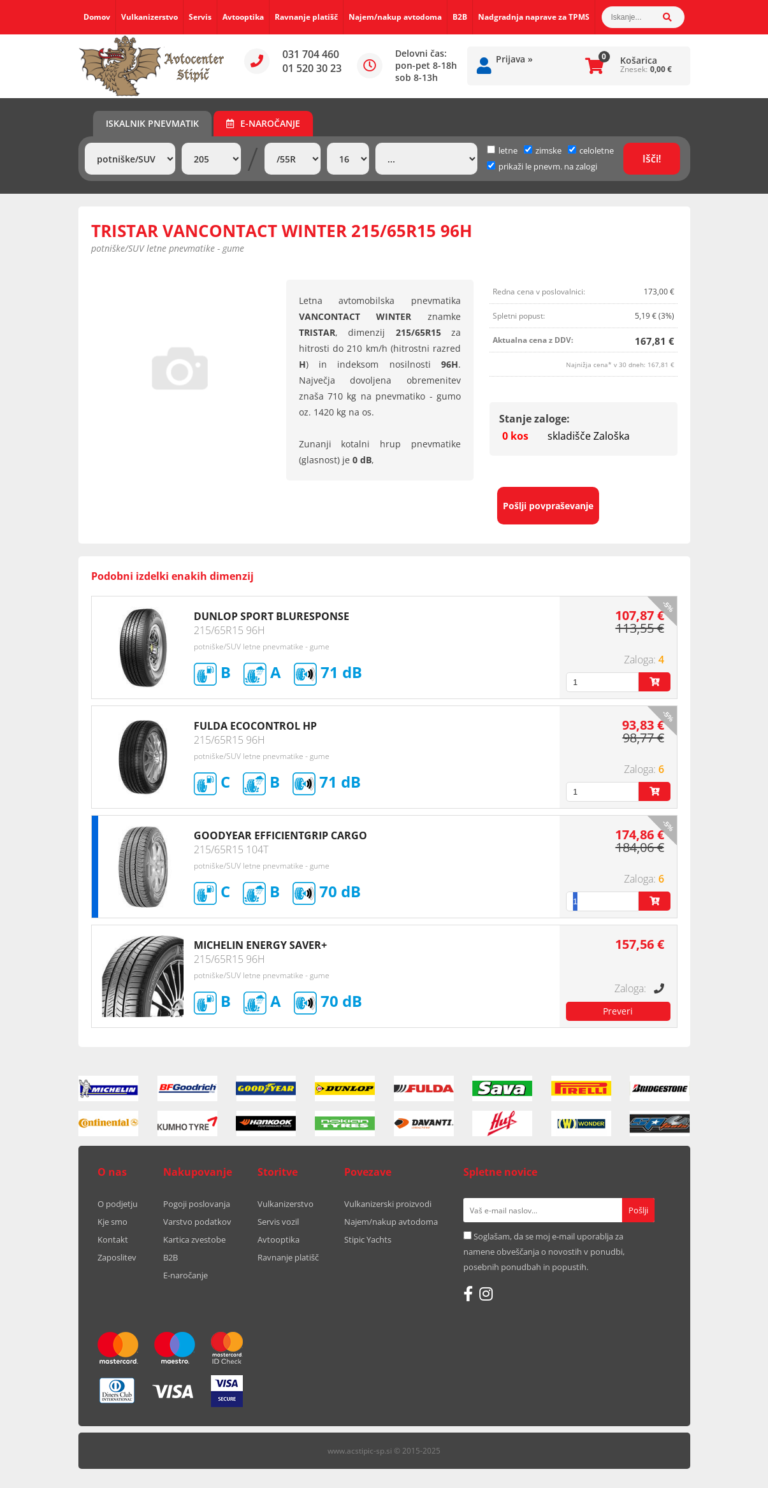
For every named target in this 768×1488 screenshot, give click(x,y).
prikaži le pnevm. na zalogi (547, 166)
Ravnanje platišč (306, 16)
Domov (96, 16)
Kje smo (112, 1221)
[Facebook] (468, 1293)
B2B (460, 16)
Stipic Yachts (367, 1239)
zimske (543, 150)
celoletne (591, 150)
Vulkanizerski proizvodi (387, 1204)
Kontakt (113, 1239)
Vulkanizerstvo (149, 16)
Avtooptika (243, 16)
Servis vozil (278, 1221)
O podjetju (118, 1204)
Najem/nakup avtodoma (395, 16)
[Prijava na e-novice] (638, 1210)
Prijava (514, 59)
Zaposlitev (117, 1257)
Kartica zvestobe (194, 1239)
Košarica (638, 60)
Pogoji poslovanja (196, 1204)
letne (502, 150)
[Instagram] (486, 1293)
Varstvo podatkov (197, 1221)
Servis (200, 16)
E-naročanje (263, 123)
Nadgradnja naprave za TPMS (534, 16)
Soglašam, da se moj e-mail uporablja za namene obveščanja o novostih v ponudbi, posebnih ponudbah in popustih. (544, 1252)
